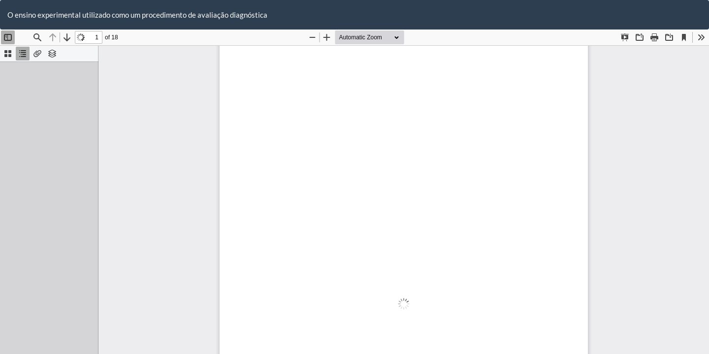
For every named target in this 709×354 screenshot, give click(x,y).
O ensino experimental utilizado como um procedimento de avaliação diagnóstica (137, 14)
